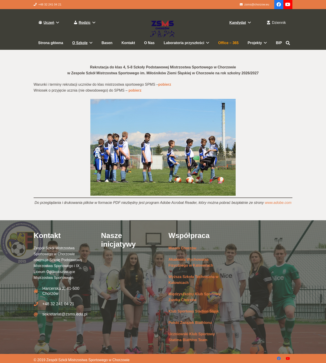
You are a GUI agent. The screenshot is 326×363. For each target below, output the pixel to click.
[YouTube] (287, 4)
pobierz (164, 84)
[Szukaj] (287, 43)
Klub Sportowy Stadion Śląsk (193, 311)
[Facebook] (278, 4)
